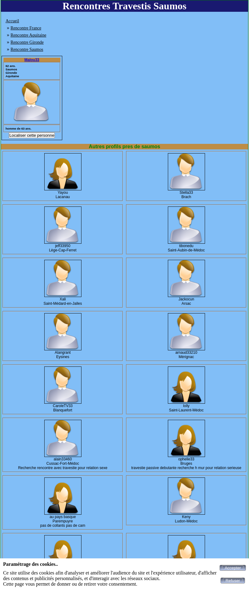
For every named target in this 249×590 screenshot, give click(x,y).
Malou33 (31, 60)
